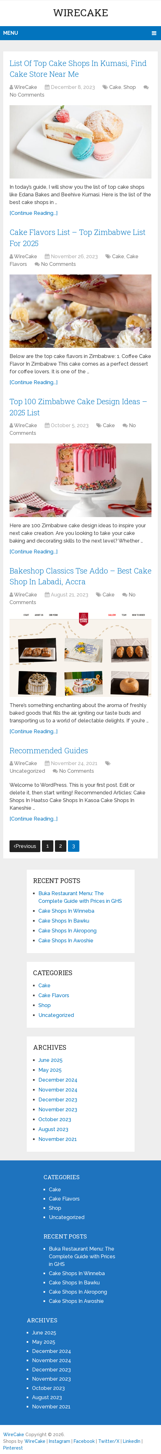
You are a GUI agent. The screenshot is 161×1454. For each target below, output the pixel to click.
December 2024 (57, 1077)
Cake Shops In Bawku (63, 918)
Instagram (59, 1438)
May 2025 (50, 1067)
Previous (25, 843)
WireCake (80, 12)
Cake (115, 87)
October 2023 (54, 1117)
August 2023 (53, 1126)
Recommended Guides (49, 747)
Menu (10, 33)
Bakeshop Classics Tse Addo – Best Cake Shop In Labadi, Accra (71, 573)
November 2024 (57, 1087)
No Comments (27, 94)
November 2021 (57, 1136)
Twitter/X (108, 1438)
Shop (130, 87)
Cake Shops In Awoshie (65, 938)
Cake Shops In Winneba (66, 908)
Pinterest (13, 1445)
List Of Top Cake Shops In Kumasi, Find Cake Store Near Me (78, 68)
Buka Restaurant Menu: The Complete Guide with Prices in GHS (82, 1253)
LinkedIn (131, 1438)
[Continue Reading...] (33, 212)
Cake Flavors (53, 993)
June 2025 (50, 1057)
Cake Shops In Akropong (67, 928)
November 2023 (57, 1107)
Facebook (84, 1438)
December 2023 (57, 1097)
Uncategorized (27, 768)
